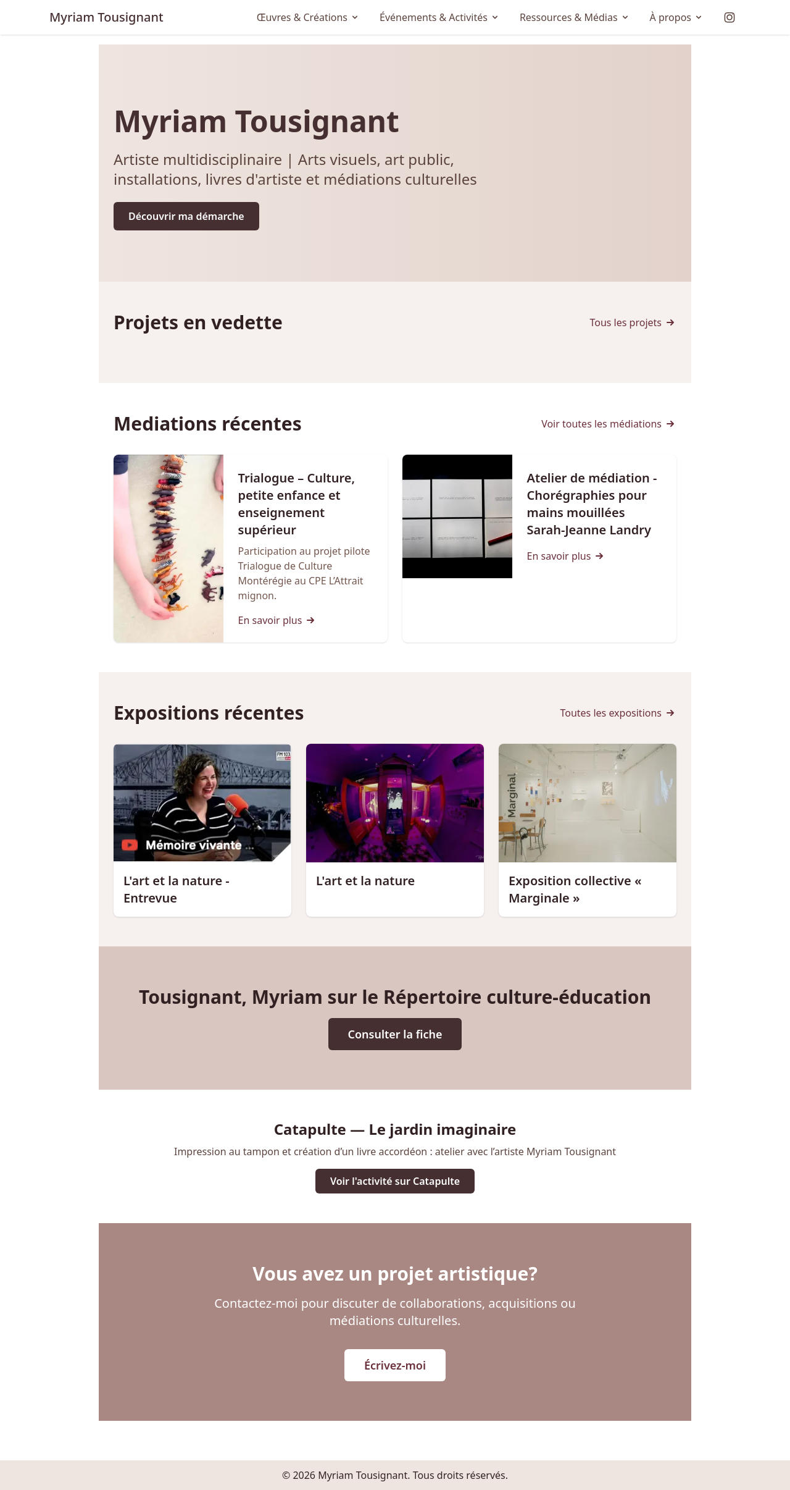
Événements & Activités (440, 17)
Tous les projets (632, 322)
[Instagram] (729, 17)
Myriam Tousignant (106, 17)
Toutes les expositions (618, 713)
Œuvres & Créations (308, 17)
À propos (677, 17)
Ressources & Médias (575, 17)
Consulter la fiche (395, 1034)
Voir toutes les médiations (608, 424)
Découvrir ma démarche (186, 216)
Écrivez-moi (395, 1365)
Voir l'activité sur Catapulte (395, 1181)
